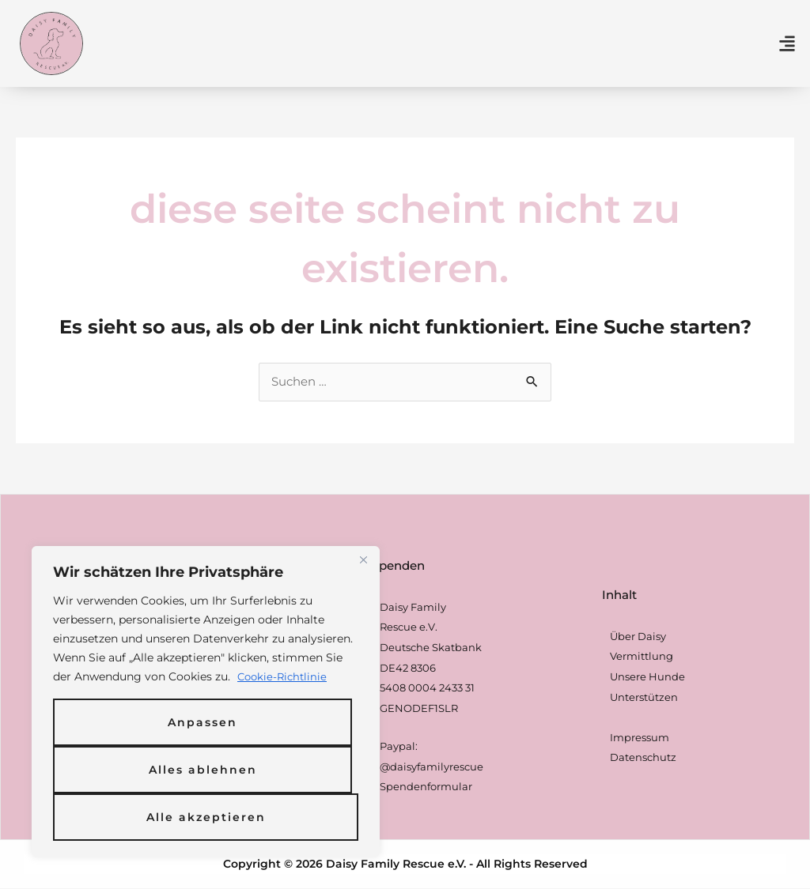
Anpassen (202, 722)
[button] (787, 43)
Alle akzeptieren (206, 817)
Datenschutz (643, 758)
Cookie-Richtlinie (284, 676)
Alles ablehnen (203, 770)
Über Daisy (638, 637)
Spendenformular (426, 787)
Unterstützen (644, 697)
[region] (206, 701)
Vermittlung (641, 656)
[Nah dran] (363, 559)
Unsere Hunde (647, 677)
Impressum (639, 738)
